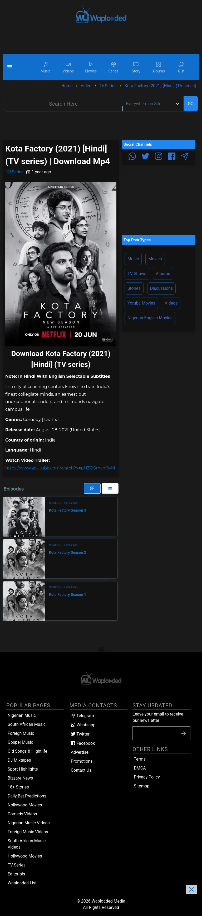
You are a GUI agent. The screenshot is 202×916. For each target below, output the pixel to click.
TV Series (17, 865)
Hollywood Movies (25, 856)
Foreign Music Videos (28, 831)
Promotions (82, 761)
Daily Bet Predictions (27, 796)
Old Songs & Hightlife (27, 751)
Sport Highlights (23, 769)
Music (133, 258)
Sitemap (141, 785)
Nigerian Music (22, 715)
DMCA (140, 768)
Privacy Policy (147, 777)
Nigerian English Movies (150, 317)
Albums (163, 273)
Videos (171, 303)
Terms (140, 759)
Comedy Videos (22, 813)
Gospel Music (20, 742)
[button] (10, 67)
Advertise (79, 752)
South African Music (27, 724)
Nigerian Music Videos (29, 822)
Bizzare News (20, 778)
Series (15, 171)
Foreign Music (21, 733)
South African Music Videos (27, 844)
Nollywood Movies (25, 804)
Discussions (161, 288)
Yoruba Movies (141, 303)
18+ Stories (18, 787)
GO (191, 103)
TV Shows (136, 273)
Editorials (16, 873)
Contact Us (81, 770)
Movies (155, 258)
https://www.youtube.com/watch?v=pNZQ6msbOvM (60, 468)
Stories (134, 288)
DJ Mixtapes (19, 760)
